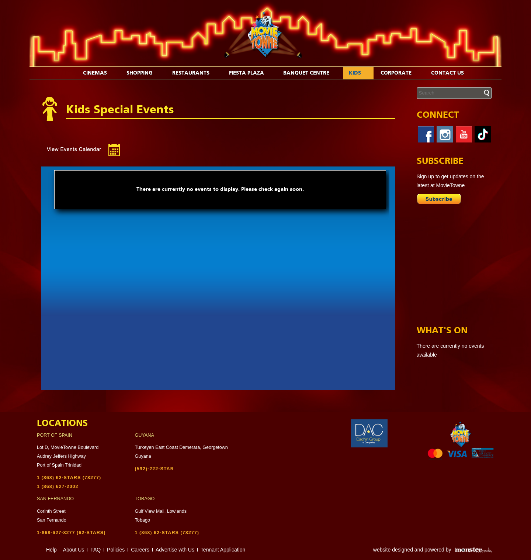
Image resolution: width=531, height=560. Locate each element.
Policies (116, 550)
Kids (359, 73)
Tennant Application (223, 550)
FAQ (95, 550)
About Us (73, 550)
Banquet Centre (310, 73)
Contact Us (451, 73)
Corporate (400, 73)
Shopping (143, 73)
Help (51, 550)
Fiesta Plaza (250, 73)
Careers (140, 550)
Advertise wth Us (175, 550)
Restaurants (194, 73)
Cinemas (99, 73)
